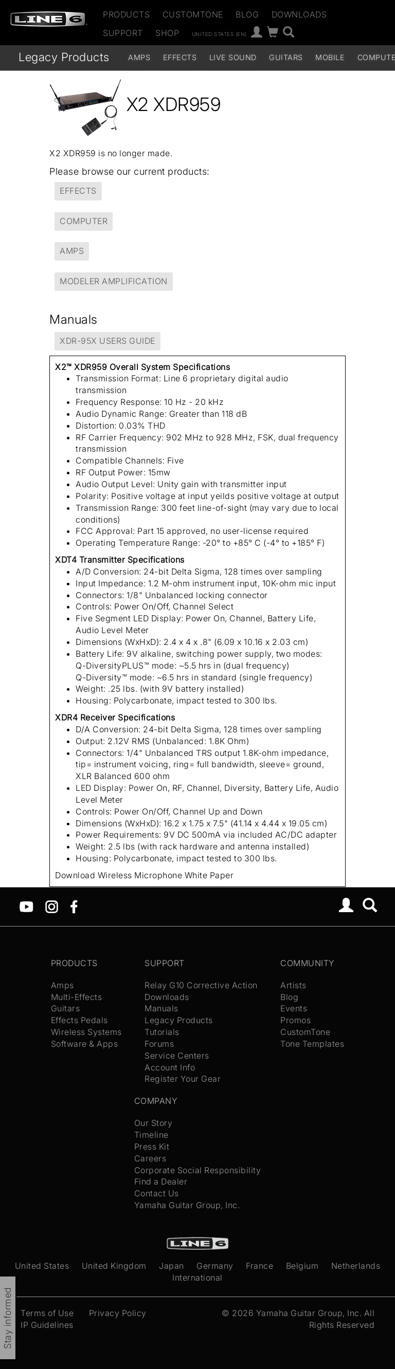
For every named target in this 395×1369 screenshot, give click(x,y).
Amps (139, 57)
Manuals (161, 1008)
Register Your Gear (183, 1079)
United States (42, 1266)
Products (126, 14)
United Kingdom (114, 1266)
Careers (150, 1158)
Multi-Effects (76, 997)
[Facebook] (74, 906)
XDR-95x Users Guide (107, 341)
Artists (293, 985)
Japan (171, 1266)
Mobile (330, 57)
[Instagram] (52, 906)
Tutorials (162, 1032)
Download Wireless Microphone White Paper (144, 875)
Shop (167, 33)
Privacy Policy (118, 1313)
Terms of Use (47, 1313)
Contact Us (156, 1193)
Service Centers (177, 1055)
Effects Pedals (79, 1020)
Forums (159, 1044)
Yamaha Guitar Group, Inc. (187, 1205)
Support (123, 33)
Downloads (299, 14)
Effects (180, 57)
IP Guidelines (47, 1325)
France (259, 1266)
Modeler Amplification (114, 281)
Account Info (170, 1067)
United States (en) (219, 33)
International (197, 1277)
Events (293, 1008)
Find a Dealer (161, 1181)
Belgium (302, 1266)
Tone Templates (312, 1044)
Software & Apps (84, 1044)
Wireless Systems (86, 1032)
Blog (247, 14)
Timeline (151, 1135)
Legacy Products (64, 57)
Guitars (286, 57)
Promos (295, 1020)
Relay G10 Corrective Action (201, 985)
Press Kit (152, 1146)
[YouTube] (26, 906)
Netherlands (356, 1266)
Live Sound (233, 57)
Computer (83, 221)
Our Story (153, 1123)
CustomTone (193, 14)
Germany (215, 1266)
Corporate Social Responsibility (197, 1170)
